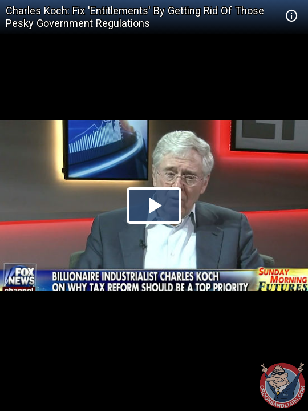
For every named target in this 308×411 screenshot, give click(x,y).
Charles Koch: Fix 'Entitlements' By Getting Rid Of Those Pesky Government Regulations (135, 17)
